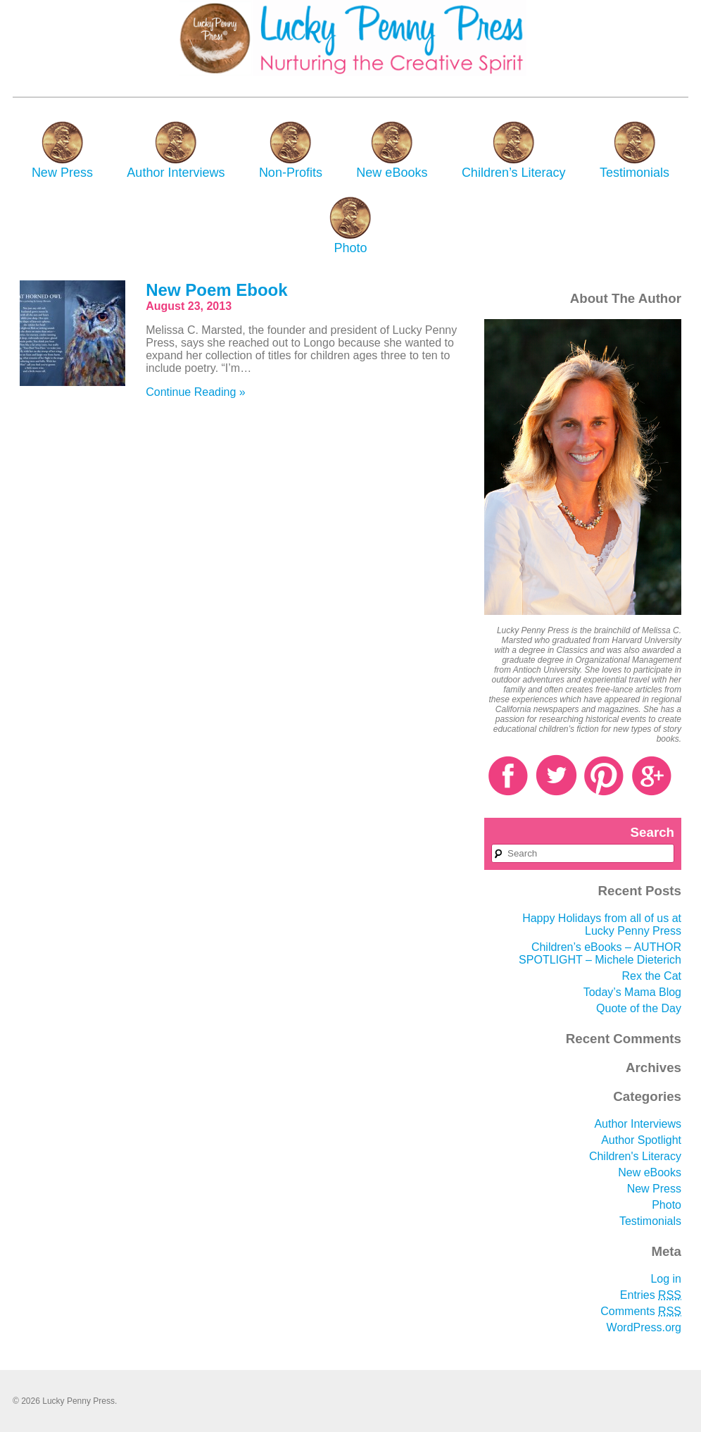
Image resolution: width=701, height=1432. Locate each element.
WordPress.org (644, 1327)
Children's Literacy (635, 1156)
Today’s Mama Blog (632, 992)
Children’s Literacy (514, 173)
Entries (650, 1295)
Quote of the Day (638, 1008)
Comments (640, 1311)
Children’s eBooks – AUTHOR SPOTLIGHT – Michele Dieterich (600, 953)
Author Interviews (176, 173)
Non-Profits (290, 173)
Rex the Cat (651, 976)
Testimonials (634, 173)
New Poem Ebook (216, 289)
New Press (62, 173)
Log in (665, 1279)
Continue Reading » (195, 392)
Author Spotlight (641, 1140)
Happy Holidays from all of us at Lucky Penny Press (601, 924)
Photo (350, 248)
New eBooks (391, 173)
